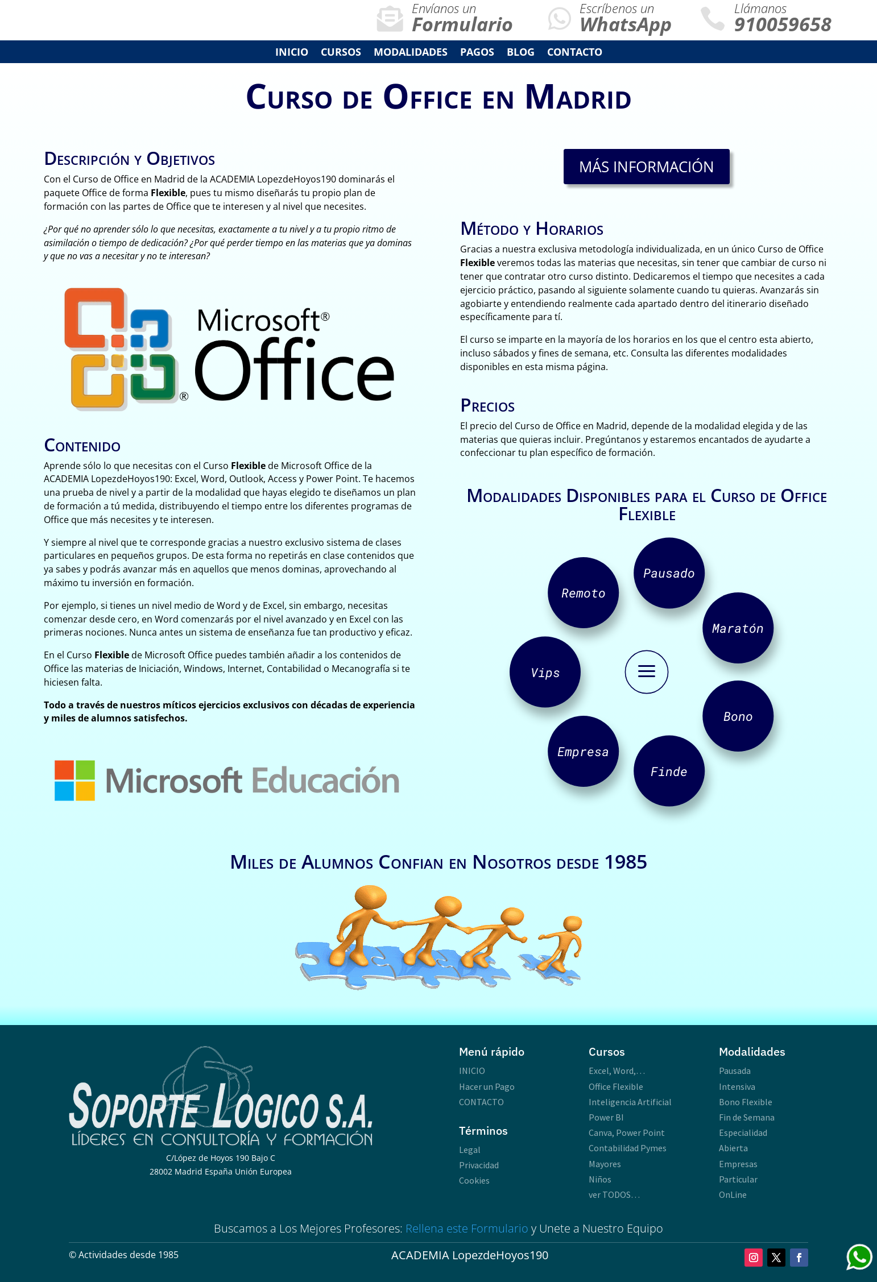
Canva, (602, 1132)
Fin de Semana (747, 1117)
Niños (600, 1179)
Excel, (600, 1070)
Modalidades (411, 53)
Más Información (646, 166)
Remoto (583, 592)
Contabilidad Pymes (628, 1148)
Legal (470, 1149)
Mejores (320, 1228)
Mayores (605, 1163)
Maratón (738, 628)
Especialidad (743, 1132)
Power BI (606, 1117)
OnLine (733, 1194)
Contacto (574, 53)
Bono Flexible (745, 1101)
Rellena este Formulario (467, 1228)
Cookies (474, 1180)
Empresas (738, 1163)
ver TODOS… (614, 1194)
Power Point (640, 1132)
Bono (738, 716)
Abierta (733, 1148)
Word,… (629, 1070)
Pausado (669, 573)
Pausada (735, 1070)
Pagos (477, 53)
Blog (521, 53)
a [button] (646, 672)
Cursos (341, 53)
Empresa (583, 751)
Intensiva (737, 1086)
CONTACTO (481, 1101)
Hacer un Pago (487, 1086)
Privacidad (479, 1165)
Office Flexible (616, 1086)
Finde (669, 770)
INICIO (291, 53)
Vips (545, 671)
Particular (738, 1179)
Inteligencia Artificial (630, 1101)
